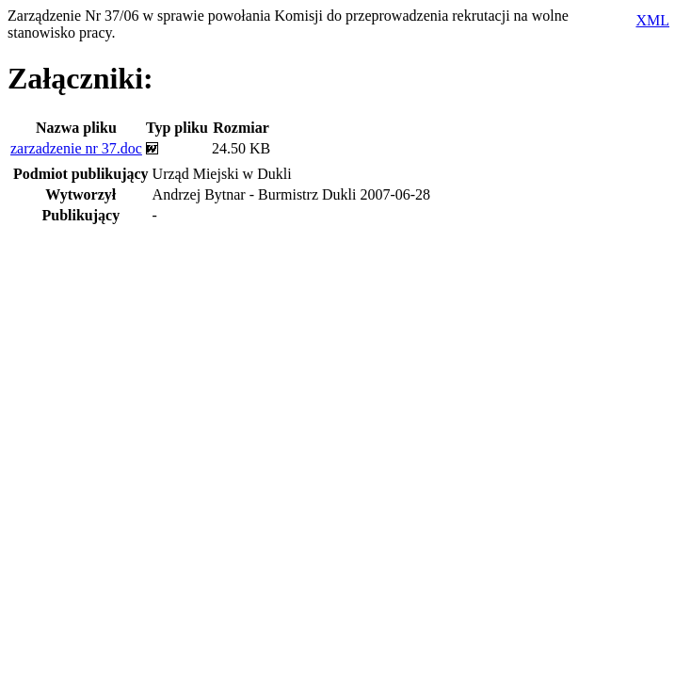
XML (652, 20)
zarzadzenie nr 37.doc (76, 148)
